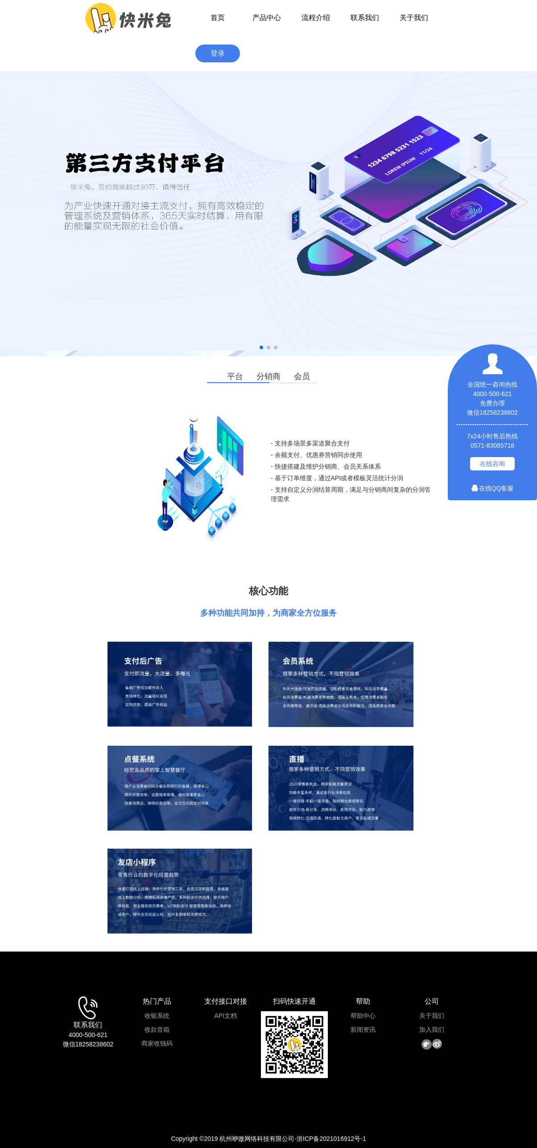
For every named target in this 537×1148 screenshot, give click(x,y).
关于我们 (414, 17)
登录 (218, 53)
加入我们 (431, 1029)
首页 (218, 17)
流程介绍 (316, 17)
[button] (261, 347)
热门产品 (157, 1001)
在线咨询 (492, 463)
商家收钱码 (157, 1043)
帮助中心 (363, 1015)
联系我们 (365, 17)
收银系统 (157, 1015)
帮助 (363, 1001)
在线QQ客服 (492, 488)
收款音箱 (157, 1029)
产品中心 (266, 17)
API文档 (225, 1015)
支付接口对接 (225, 1001)
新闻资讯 (363, 1029)
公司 (432, 1001)
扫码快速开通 (294, 1001)
